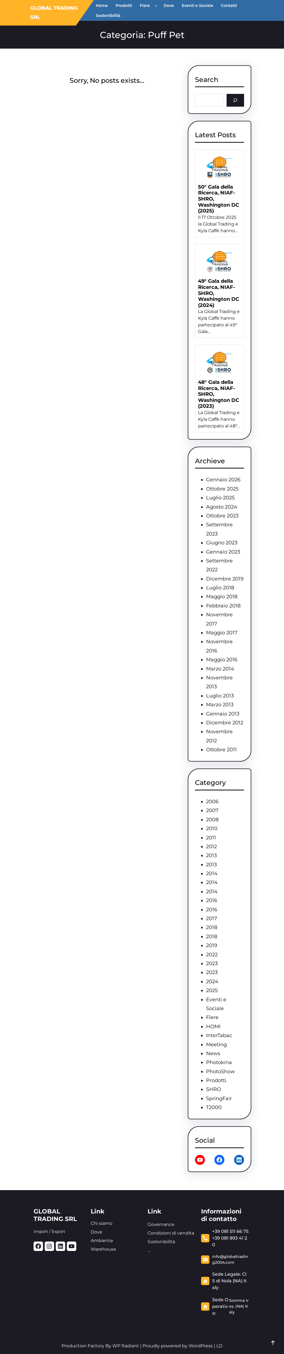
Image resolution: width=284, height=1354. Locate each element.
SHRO (213, 1089)
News (213, 1053)
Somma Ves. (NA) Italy (238, 1306)
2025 (212, 990)
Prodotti (216, 1080)
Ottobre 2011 (221, 750)
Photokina (219, 1062)
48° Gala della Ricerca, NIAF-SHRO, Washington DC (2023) (218, 394)
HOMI (213, 1026)
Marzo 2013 (220, 705)
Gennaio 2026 (223, 480)
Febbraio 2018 (223, 606)
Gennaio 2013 (222, 714)
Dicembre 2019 (225, 579)
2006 (212, 802)
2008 (212, 820)
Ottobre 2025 (222, 489)
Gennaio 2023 (223, 552)
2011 (211, 838)
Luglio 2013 (220, 696)
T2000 (214, 1107)
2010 (211, 828)
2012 (211, 847)
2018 (211, 927)
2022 (212, 955)
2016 (211, 900)
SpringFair (219, 1098)
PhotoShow (220, 1071)
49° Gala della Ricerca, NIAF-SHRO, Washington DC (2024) (218, 293)
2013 (211, 855)
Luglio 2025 (220, 498)
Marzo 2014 (220, 669)
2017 (211, 918)
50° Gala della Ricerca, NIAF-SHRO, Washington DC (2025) (218, 199)
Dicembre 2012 (224, 723)
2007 (212, 810)
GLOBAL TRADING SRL (55, 1215)
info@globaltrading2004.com (230, 1259)
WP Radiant (125, 1345)
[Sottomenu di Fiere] (157, 5)
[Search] (235, 100)
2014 (211, 873)
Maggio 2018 (221, 597)
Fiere (212, 1017)
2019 (211, 945)
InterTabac (219, 1035)
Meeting (216, 1045)
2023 (212, 963)
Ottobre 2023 (222, 516)
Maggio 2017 (221, 633)
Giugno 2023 (221, 543)
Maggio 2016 (221, 660)
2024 (212, 981)
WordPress (201, 1345)
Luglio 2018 (220, 588)
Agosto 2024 (221, 507)
